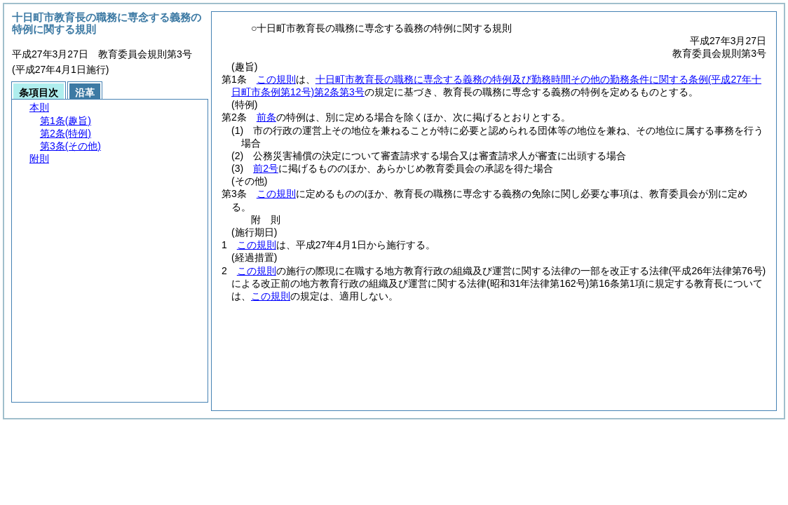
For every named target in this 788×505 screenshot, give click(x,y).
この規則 (276, 79)
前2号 (265, 168)
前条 (266, 117)
